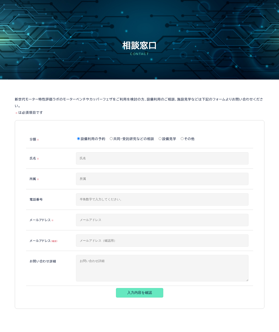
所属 (35, 179)
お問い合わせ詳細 (43, 261)
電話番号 (36, 199)
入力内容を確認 (139, 292)
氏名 (35, 158)
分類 (35, 139)
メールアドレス (42, 220)
